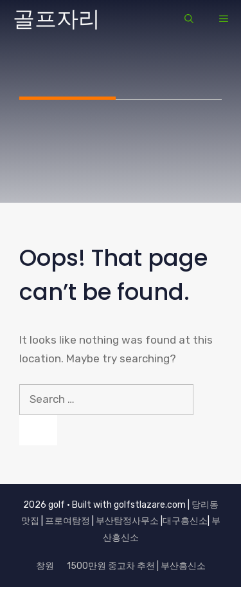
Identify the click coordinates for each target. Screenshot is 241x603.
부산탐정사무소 (127, 520)
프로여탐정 (67, 520)
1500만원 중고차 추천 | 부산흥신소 (136, 566)
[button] (189, 19)
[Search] (38, 430)
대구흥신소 (185, 520)
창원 (45, 566)
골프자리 (56, 19)
